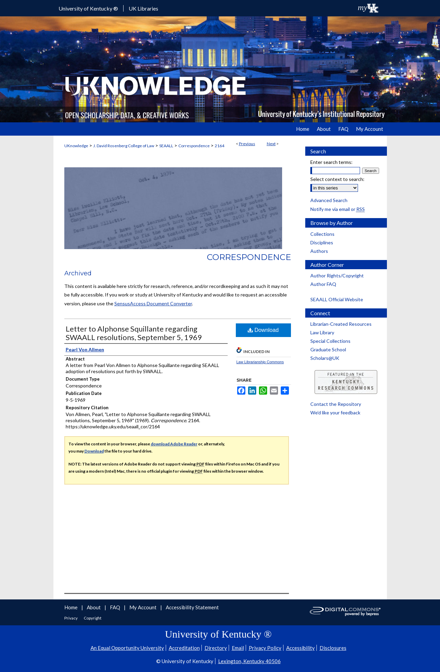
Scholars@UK (324, 358)
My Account (143, 607)
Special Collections (330, 341)
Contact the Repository (335, 404)
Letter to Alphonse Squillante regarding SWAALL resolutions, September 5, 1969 (134, 333)
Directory (216, 648)
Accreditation (184, 648)
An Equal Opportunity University (127, 648)
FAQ (115, 607)
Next (271, 143)
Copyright (92, 618)
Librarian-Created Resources (341, 324)
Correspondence (194, 145)
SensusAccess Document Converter (153, 303)
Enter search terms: (331, 162)
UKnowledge (76, 145)
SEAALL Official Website (336, 299)
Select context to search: (337, 179)
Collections (322, 234)
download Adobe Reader (174, 443)
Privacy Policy (265, 648)
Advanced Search (328, 200)
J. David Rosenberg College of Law (123, 145)
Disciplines (321, 242)
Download (263, 330)
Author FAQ (323, 284)
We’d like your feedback (335, 412)
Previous (247, 143)
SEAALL (166, 145)
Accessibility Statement (192, 607)
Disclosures (333, 648)
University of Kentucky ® (88, 8)
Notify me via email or (337, 209)
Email (238, 648)
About (94, 607)
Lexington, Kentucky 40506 (249, 661)
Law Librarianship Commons (260, 362)
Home (71, 607)
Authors (319, 251)
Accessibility (300, 648)
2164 (219, 145)
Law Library (322, 332)
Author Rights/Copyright (337, 275)
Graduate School (328, 349)
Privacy (71, 618)
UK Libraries (143, 8)
